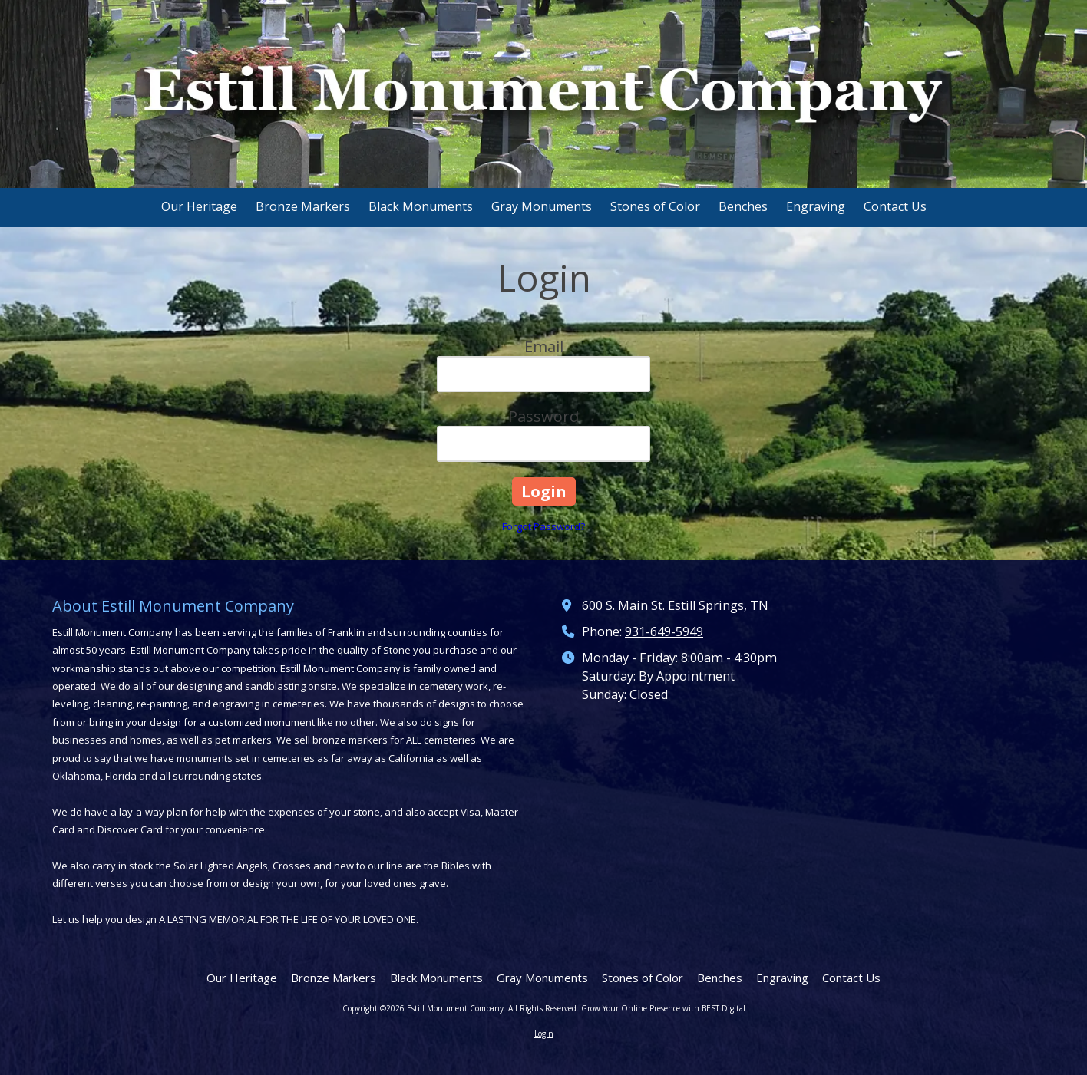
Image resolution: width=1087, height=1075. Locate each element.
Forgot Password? (543, 526)
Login (543, 1033)
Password (543, 416)
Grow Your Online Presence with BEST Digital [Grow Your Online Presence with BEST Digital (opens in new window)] (663, 1008)
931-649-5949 (664, 631)
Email (543, 346)
